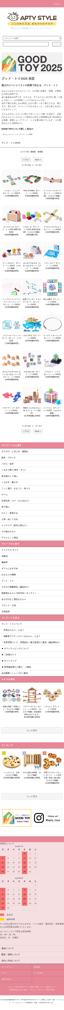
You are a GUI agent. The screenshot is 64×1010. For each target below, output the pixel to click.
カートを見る (38, 973)
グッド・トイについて (11, 624)
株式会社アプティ (15, 999)
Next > (38, 159)
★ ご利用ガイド (8, 654)
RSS (47, 990)
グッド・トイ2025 (26, 134)
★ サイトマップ (8, 661)
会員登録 (36, 967)
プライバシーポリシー (36, 990)
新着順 (40, 152)
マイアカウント (7, 967)
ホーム (5, 134)
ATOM (52, 990)
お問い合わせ (6, 979)
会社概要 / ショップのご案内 (14, 673)
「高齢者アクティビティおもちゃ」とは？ (21, 636)
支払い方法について (21, 987)
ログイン (4, 973)
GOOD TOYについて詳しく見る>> (17, 129)
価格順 (33, 152)
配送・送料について (37, 987)
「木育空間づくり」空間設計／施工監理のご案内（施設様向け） (31, 642)
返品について (50, 987)
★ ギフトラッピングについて (15, 648)
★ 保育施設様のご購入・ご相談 (16, 667)
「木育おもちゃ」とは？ (12, 630)
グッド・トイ (13, 134)
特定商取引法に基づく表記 (18, 990)
